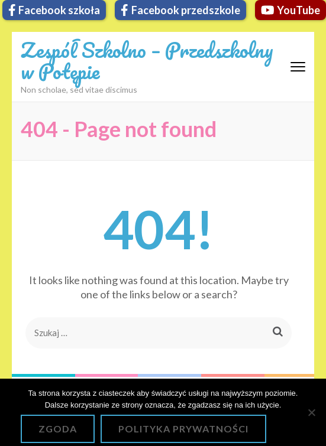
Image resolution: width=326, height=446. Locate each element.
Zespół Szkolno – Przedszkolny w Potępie (147, 60)
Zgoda (57, 428)
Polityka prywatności (183, 428)
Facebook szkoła (54, 10)
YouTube (291, 10)
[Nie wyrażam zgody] (311, 412)
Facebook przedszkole (180, 10)
